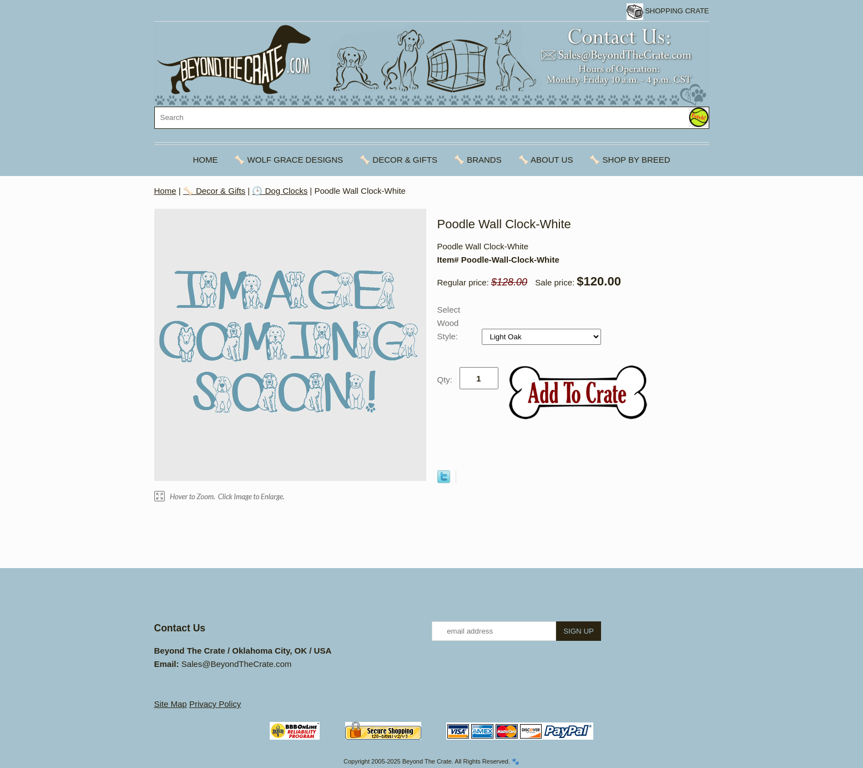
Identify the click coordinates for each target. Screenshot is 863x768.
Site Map (170, 704)
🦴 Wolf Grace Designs (288, 159)
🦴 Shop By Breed (629, 159)
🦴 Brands (478, 159)
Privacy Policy (215, 704)
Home (205, 159)
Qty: (445, 379)
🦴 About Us (545, 159)
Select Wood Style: (449, 323)
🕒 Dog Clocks (279, 190)
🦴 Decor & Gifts (398, 159)
